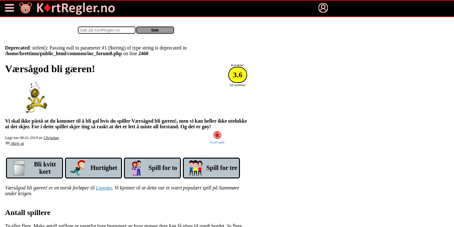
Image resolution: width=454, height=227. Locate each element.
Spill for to (162, 167)
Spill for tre (221, 167)
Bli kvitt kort (45, 168)
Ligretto (104, 187)
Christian (51, 138)
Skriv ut (14, 143)
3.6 (237, 75)
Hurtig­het (103, 167)
